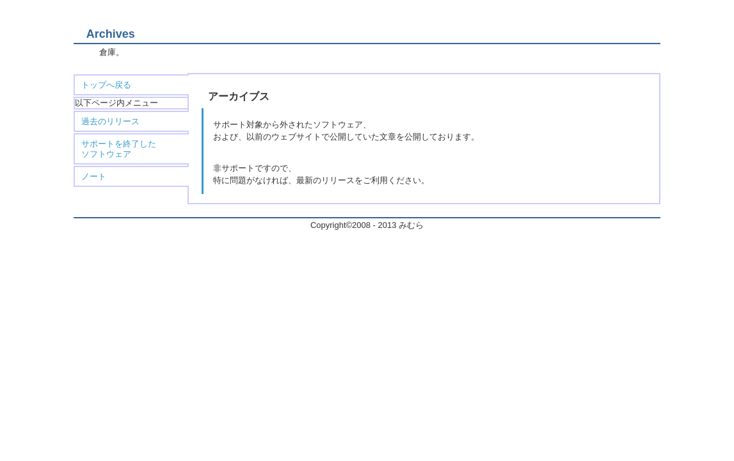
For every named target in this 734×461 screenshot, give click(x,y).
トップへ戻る (106, 85)
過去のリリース (110, 121)
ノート (93, 176)
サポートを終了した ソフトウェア (118, 149)
